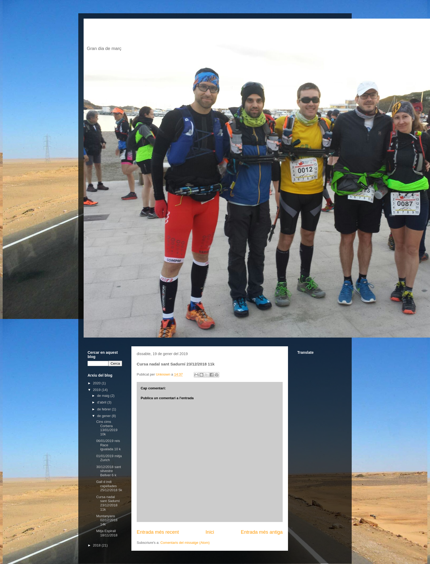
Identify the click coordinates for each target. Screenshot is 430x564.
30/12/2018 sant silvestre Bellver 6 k (108, 471)
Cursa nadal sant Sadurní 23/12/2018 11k (108, 503)
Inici (209, 532)
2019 (97, 390)
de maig (103, 396)
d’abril (102, 402)
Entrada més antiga (262, 532)
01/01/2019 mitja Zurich (109, 458)
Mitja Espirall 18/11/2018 (106, 533)
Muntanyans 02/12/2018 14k (106, 520)
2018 (97, 545)
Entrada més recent (158, 532)
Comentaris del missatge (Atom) (185, 543)
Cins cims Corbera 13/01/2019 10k (106, 428)
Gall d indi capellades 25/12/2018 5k (109, 486)
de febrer (104, 409)
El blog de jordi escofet (166, 34)
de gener (104, 416)
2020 (97, 383)
